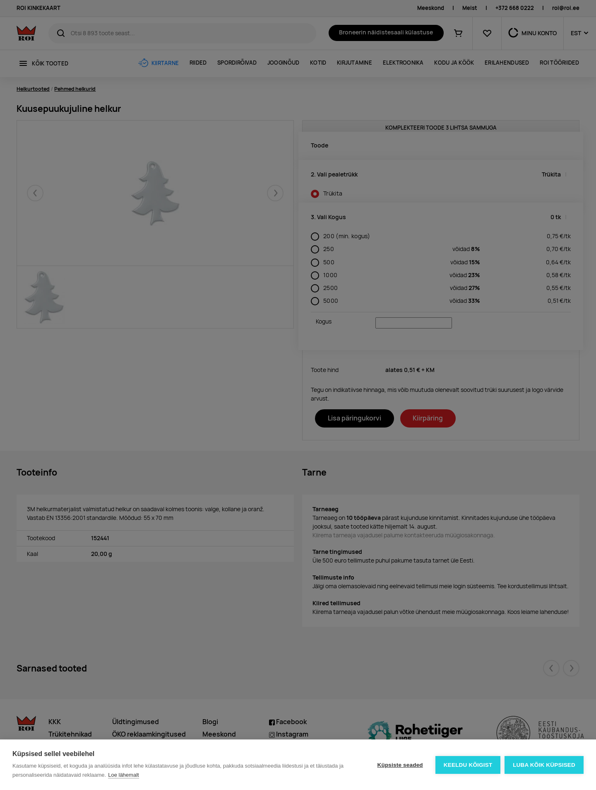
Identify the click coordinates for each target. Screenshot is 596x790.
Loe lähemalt (123, 775)
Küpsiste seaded (400, 765)
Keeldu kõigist (468, 765)
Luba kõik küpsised (544, 765)
